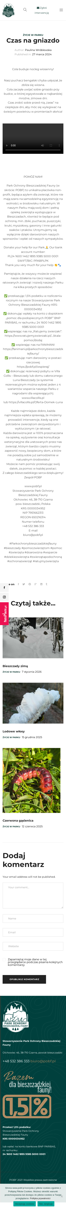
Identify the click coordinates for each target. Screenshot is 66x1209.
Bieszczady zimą (15, 666)
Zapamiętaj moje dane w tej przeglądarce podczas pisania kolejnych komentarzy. (35, 962)
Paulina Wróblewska (38, 50)
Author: (19, 50)
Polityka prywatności (40, 1198)
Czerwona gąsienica (18, 820)
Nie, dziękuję (46, 1204)
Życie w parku (33, 35)
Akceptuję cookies (24, 1204)
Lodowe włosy (14, 731)
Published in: (23, 54)
